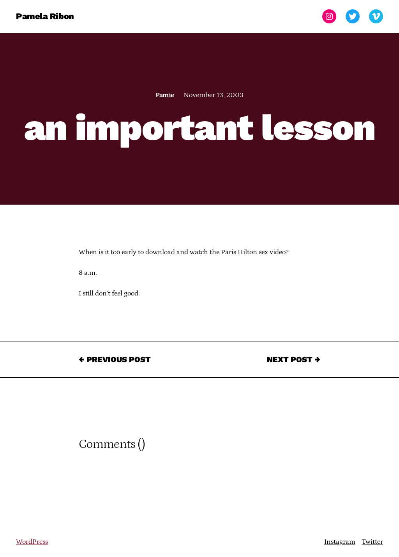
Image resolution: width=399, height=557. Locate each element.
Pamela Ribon (45, 16)
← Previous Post (115, 359)
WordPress (32, 542)
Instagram (339, 542)
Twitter (372, 542)
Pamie (164, 95)
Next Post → (293, 359)
